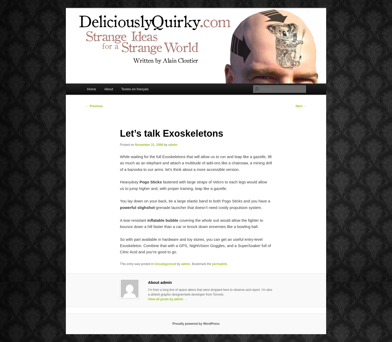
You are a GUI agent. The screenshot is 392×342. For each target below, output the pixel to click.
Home (91, 89)
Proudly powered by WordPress (195, 324)
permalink (219, 264)
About (108, 89)
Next (301, 106)
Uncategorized (165, 264)
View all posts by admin (167, 299)
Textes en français (135, 89)
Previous (94, 106)
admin (172, 145)
